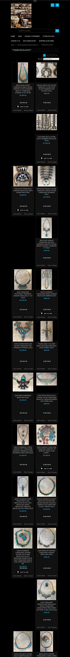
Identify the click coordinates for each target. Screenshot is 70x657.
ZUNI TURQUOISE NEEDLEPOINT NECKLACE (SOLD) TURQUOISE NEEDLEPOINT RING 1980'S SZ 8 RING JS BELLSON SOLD (46, 606)
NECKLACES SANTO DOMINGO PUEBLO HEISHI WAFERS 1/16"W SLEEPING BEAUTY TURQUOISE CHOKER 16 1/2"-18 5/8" (23, 89)
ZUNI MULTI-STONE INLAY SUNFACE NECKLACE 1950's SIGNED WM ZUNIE (23, 190)
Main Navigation (12, 31)
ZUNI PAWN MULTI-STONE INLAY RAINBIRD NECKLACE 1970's (46, 138)
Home (12, 45)
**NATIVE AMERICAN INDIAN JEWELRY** (28, 45)
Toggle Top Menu (35, 1)
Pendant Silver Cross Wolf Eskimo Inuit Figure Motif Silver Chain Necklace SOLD (46, 345)
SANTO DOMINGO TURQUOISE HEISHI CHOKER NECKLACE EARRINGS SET (46, 294)
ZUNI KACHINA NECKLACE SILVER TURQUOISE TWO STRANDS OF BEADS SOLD (23, 345)
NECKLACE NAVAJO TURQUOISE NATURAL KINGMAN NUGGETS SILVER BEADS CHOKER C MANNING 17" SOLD (47, 244)
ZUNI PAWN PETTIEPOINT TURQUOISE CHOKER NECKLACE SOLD (47, 552)
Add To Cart (23, 106)
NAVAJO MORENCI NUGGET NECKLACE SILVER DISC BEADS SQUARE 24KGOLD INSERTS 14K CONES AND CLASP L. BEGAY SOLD (46, 502)
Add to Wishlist (17, 110)
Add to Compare (28, 110)
